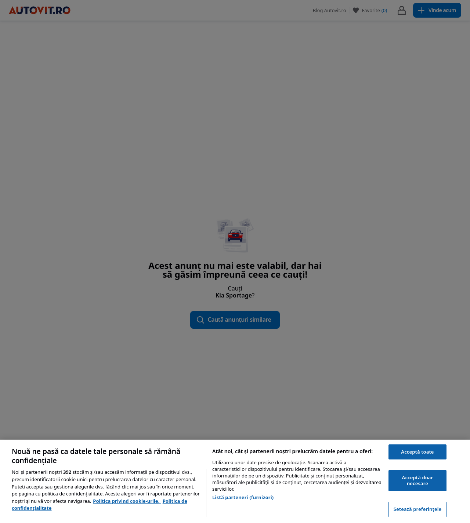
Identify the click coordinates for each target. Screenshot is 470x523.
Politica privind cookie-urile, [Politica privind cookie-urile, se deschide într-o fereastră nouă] (126, 501)
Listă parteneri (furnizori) (243, 497)
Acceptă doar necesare (417, 480)
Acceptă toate (417, 451)
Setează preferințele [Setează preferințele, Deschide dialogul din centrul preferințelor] (417, 509)
